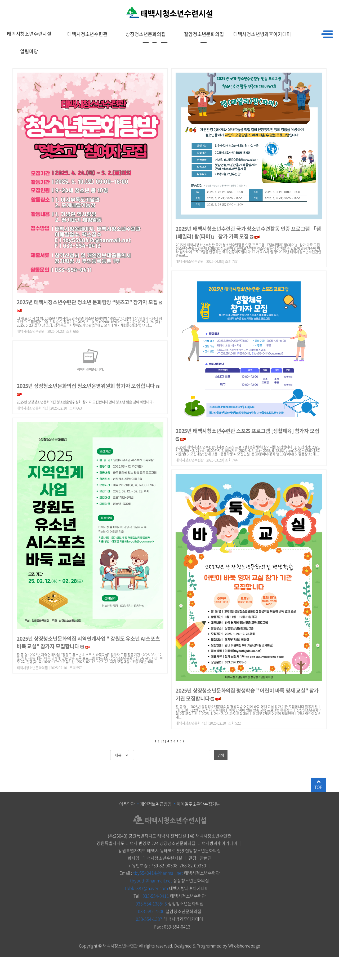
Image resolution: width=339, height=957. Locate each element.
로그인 (334, 6)
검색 (220, 755)
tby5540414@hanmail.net (158, 873)
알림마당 (29, 51)
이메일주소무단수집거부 (198, 804)
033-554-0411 (155, 895)
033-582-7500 (151, 910)
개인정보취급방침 (155, 804)
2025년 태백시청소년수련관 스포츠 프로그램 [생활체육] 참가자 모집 (247, 431)
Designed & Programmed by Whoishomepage (217, 944)
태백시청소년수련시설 (29, 34)
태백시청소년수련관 (87, 34)
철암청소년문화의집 (204, 34)
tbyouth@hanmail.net (151, 880)
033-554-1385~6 (151, 902)
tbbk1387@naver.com (146, 887)
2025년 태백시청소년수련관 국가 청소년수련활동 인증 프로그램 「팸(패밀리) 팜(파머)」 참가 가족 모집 (248, 232)
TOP (318, 784)
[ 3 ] (163, 741)
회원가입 (317, 6)
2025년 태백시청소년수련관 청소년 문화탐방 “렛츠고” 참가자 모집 (87, 302)
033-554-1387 (149, 917)
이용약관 (127, 804)
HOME (300, 6)
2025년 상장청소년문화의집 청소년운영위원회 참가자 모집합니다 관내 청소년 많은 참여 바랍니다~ (85, 401)
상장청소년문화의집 (146, 34)
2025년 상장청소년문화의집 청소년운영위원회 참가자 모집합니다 (86, 385)
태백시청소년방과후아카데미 (262, 34)
